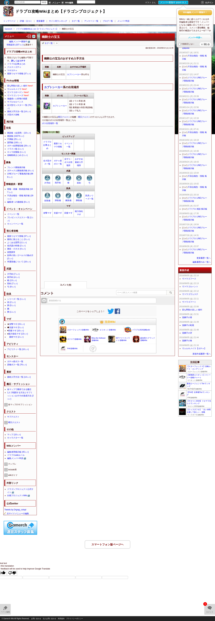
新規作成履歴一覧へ (202, 354)
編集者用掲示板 (18, 452)
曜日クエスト (64, 117)
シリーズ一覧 (16, 299)
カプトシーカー (74, 74)
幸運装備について (19, 262)
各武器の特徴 (16, 245)
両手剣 (58, 183)
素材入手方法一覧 (19, 111)
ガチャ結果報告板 (19, 146)
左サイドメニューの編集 (16, 513)
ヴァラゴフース (189, 279)
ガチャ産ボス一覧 (15, 361)
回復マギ (68, 213)
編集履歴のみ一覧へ (202, 262)
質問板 (14, 142)
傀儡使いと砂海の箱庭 (17, 98)
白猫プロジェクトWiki (17, 495)
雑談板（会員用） (19, 133)
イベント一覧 (13, 214)
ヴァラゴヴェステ (190, 294)
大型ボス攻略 (13, 114)
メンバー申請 (123, 21)
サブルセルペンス (15, 102)
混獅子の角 (187, 340)
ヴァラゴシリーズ (15, 95)
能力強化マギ (18, 334)
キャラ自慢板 (16, 152)
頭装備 (47, 200)
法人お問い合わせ (49, 618)
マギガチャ (12, 70)
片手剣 (47, 183)
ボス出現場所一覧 (50, 123)
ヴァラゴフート (189, 302)
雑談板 (15, 136)
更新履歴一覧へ (204, 258)
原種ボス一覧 (17, 364)
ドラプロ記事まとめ (47, 145)
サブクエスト (13, 417)
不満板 (14, 139)
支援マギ (58, 213)
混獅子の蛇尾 (188, 325)
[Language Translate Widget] (89, 2)
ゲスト (148, 3)
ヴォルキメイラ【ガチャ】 (194, 348)
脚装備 (79, 200)
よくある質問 (17, 242)
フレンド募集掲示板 (16, 167)
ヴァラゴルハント (190, 286)
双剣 (79, 183)
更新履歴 (40, 21)
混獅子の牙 (187, 333)
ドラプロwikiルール (16, 455)
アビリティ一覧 (18, 349)
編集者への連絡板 (18, 202)
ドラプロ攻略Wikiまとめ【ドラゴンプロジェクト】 (61, 11)
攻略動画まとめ (17, 155)
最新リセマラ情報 (19, 73)
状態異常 (11, 252)
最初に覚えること (18, 239)
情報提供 (15, 45)
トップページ (9, 21)
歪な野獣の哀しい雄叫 (17, 86)
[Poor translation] (12, 572)
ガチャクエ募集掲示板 (20, 170)
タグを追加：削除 (57, 43)
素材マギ (16, 337)
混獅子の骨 (187, 317)
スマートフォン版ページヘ (107, 543)
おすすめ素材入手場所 (79, 162)
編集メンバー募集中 (18, 41)
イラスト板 (15, 149)
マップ (14, 434)
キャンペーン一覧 (15, 224)
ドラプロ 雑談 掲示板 (197, 209)
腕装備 (68, 200)
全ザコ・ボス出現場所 (68, 162)
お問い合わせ (36, 618)
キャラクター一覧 (15, 438)
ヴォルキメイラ (14, 89)
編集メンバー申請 (15, 458)
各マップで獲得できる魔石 (19, 389)
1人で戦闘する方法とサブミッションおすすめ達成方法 (20, 395)
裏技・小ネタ (16, 249)
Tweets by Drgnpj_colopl (15, 510)
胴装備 (58, 200)
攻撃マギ (47, 213)
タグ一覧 (76, 21)
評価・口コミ (26, 21)
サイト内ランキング (58, 21)
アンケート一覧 (91, 21)
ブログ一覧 (108, 21)
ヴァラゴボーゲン (15, 92)
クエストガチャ (14, 67)
